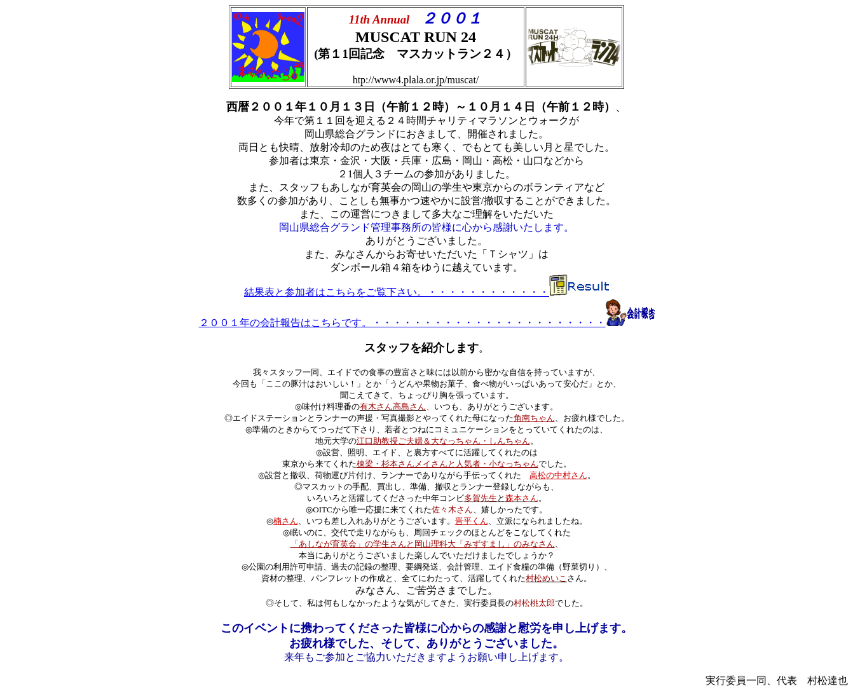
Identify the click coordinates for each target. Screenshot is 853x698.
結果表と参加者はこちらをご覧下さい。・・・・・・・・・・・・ (396, 292)
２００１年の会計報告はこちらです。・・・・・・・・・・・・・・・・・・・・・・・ (402, 322)
